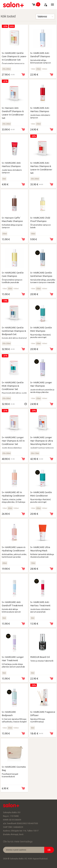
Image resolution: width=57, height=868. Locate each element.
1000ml (44, 69)
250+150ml (35, 453)
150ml (33, 563)
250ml (38, 69)
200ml (10, 508)
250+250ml (6, 343)
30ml (4, 179)
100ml (33, 69)
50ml (4, 618)
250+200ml (6, 69)
